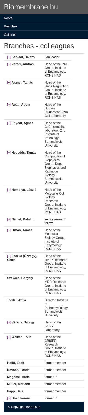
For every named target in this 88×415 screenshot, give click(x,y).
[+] (9, 57)
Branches (10, 26)
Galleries (10, 34)
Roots (8, 18)
